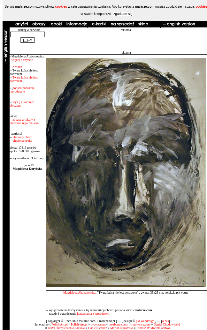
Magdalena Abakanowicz (79, 292)
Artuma (17, 67)
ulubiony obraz (22, 137)
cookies (61, 6)
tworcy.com (98, 324)
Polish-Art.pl (79, 324)
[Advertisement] (126, 41)
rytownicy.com (140, 324)
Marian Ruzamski (121, 328)
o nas (165, 321)
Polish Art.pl (59, 324)
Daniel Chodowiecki (167, 324)
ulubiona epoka (22, 140)
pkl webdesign (145, 321)
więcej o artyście (22, 60)
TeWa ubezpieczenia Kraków (66, 328)
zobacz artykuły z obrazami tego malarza (24, 121)
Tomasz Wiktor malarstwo (153, 328)
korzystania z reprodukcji (93, 313)
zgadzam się (123, 14)
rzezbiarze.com (118, 324)
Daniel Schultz (97, 328)
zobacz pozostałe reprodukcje (22, 89)
